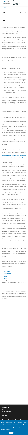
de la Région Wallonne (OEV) (16, 157)
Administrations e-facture (7, 418)
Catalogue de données (7, 411)
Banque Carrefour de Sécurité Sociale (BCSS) (12, 419)
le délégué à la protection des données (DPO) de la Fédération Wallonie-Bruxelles (14, 155)
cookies (8, 429)
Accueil (3, 7)
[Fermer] (17, 433)
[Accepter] (11, 433)
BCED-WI (4, 409)
